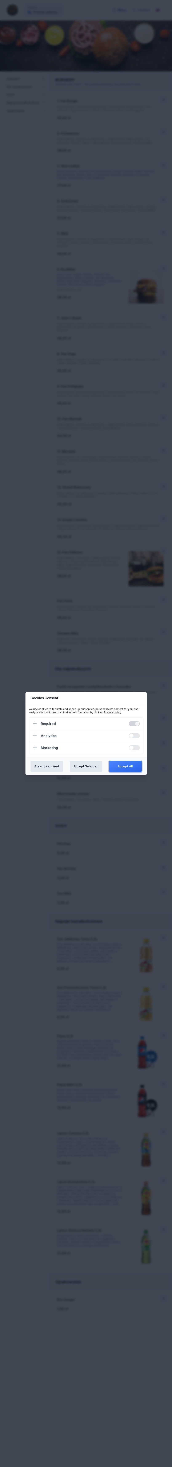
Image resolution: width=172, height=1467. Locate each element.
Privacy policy (112, 712)
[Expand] (35, 724)
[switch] (134, 723)
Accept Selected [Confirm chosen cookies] (86, 766)
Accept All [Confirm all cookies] (125, 766)
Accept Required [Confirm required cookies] (46, 766)
